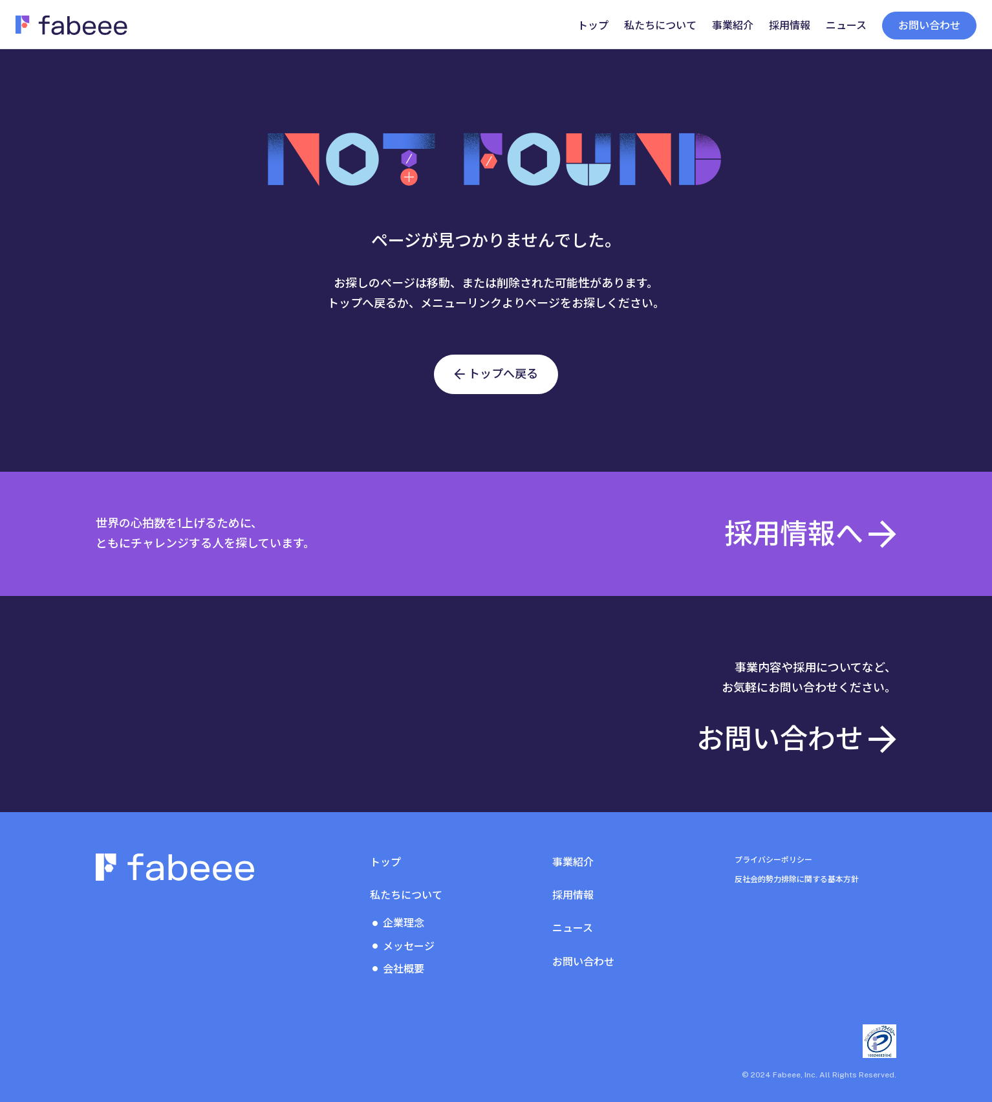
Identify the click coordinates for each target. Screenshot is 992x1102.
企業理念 (403, 923)
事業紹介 (573, 862)
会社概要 (403, 969)
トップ (385, 862)
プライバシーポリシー (773, 860)
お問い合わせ (929, 25)
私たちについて (406, 895)
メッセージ (409, 946)
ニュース (572, 928)
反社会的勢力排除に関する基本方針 (797, 879)
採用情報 (573, 895)
